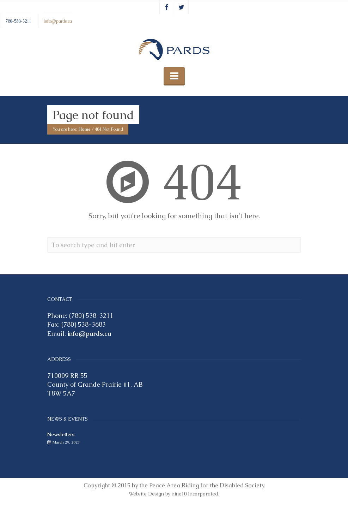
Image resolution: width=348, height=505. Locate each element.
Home (84, 129)
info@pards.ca (58, 21)
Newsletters (60, 434)
